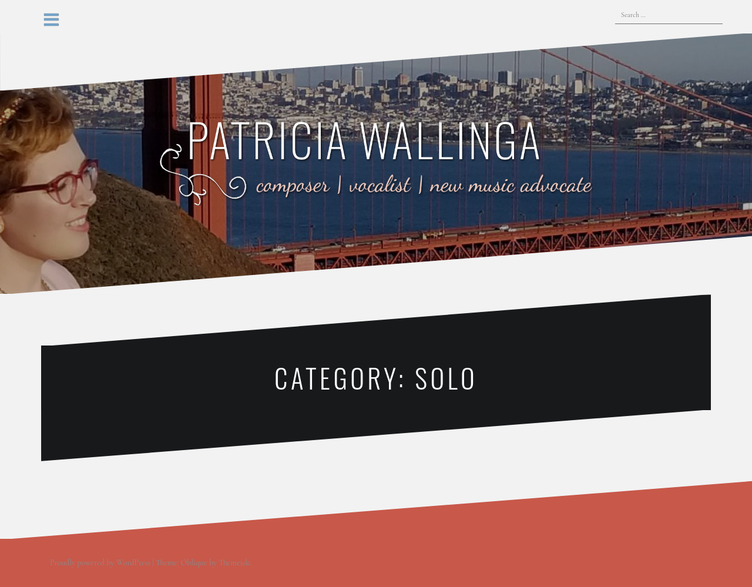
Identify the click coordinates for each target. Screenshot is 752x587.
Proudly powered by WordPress (100, 563)
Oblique (194, 563)
